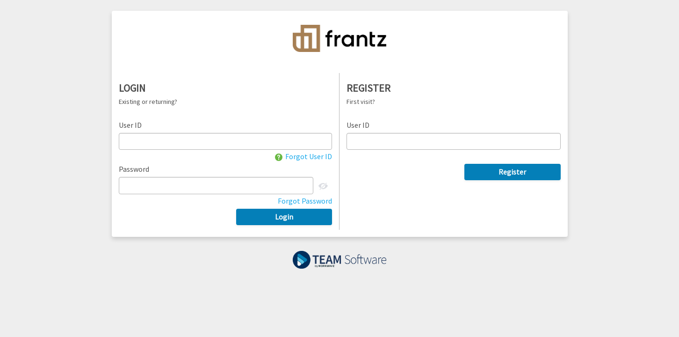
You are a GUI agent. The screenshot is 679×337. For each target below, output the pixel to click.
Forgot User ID (303, 156)
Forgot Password (305, 200)
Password (134, 169)
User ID (130, 125)
